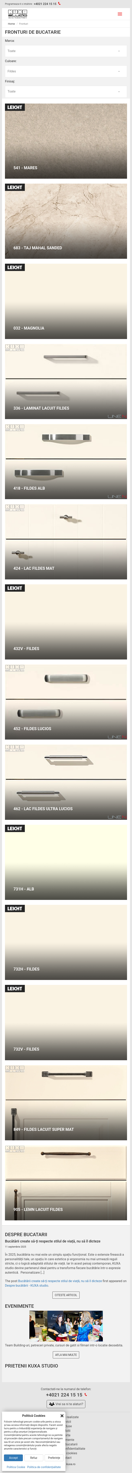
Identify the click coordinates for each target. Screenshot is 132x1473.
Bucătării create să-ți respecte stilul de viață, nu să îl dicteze (60, 1281)
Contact (66, 1458)
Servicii (66, 1421)
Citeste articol (66, 1295)
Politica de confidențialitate (44, 1467)
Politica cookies (66, 1453)
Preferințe (54, 1457)
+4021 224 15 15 (45, 4)
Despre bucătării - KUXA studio (26, 1285)
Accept (13, 1457)
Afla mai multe (66, 1354)
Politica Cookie (16, 1467)
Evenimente (66, 1440)
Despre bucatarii (66, 1444)
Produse (66, 1426)
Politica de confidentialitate (66, 1449)
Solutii (66, 1431)
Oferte (66, 1435)
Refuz (33, 1457)
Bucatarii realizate (66, 1417)
